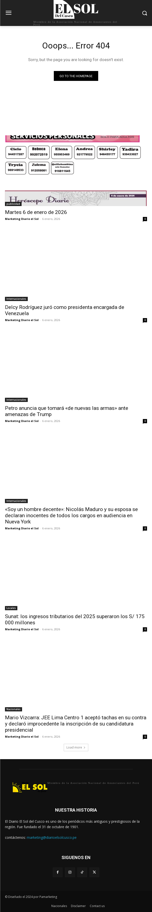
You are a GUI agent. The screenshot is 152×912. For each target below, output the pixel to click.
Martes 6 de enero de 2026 (36, 212)
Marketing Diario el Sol (22, 219)
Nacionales (13, 709)
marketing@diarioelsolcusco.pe (52, 837)
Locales (11, 608)
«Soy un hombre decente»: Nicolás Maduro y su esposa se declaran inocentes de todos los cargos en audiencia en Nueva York (71, 515)
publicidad (13, 204)
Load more (76, 747)
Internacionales (16, 299)
